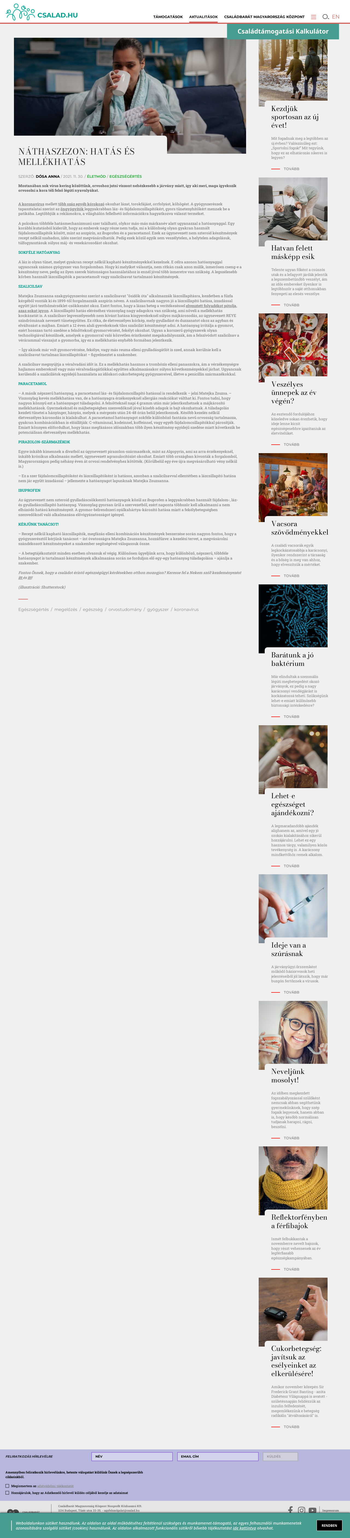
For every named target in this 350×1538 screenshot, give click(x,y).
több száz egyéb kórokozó (81, 204)
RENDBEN (329, 1525)
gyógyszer (158, 609)
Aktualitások (203, 17)
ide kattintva (244, 1528)
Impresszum (330, 1510)
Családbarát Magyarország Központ (264, 17)
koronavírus (186, 609)
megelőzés (65, 609)
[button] (313, 16)
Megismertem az (42, 1486)
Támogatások (168, 17)
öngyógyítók (72, 208)
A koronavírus (31, 204)
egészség (93, 609)
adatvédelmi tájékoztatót (55, 1486)
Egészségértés (33, 609)
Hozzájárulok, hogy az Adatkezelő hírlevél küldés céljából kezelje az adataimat (69, 1493)
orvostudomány (125, 609)
